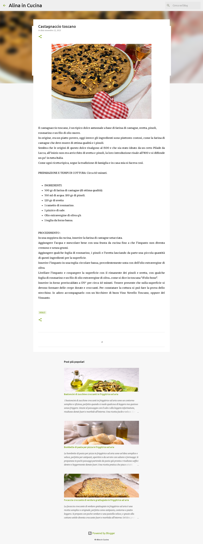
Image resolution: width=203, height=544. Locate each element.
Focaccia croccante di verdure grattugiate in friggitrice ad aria (96, 500)
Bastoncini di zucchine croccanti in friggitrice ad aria (91, 394)
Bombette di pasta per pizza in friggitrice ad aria (89, 447)
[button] (40, 37)
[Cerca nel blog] (184, 5)
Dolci (42, 313)
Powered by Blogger (101, 533)
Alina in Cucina (25, 5)
